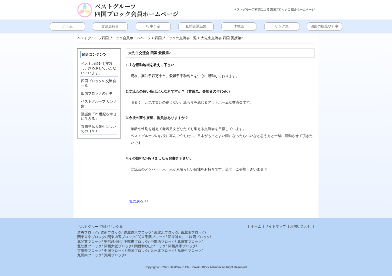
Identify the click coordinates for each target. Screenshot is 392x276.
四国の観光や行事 (324, 26)
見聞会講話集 (196, 26)
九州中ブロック (189, 251)
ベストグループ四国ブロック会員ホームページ (136, 9)
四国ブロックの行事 (96, 93)
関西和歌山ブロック (150, 246)
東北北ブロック (166, 232)
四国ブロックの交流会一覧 (176, 38)
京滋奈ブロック (89, 251)
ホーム (67, 26)
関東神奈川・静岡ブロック (189, 237)
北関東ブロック (89, 242)
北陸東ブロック (189, 242)
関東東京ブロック (91, 237)
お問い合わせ (300, 226)
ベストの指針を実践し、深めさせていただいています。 (98, 68)
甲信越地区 (113, 242)
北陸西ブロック (89, 246)
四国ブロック (137, 251)
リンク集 (282, 26)
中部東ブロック (136, 242)
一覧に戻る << (137, 201)
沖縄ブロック (114, 255)
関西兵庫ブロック (182, 246)
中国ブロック (114, 251)
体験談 (239, 26)
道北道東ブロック (138, 232)
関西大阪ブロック (118, 246)
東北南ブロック (193, 232)
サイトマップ (275, 226)
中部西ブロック (162, 242)
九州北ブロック (162, 251)
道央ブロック (87, 232)
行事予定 (153, 26)
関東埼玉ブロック (122, 237)
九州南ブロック (89, 255)
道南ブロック (111, 232)
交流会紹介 (110, 26)
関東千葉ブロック (152, 237)
